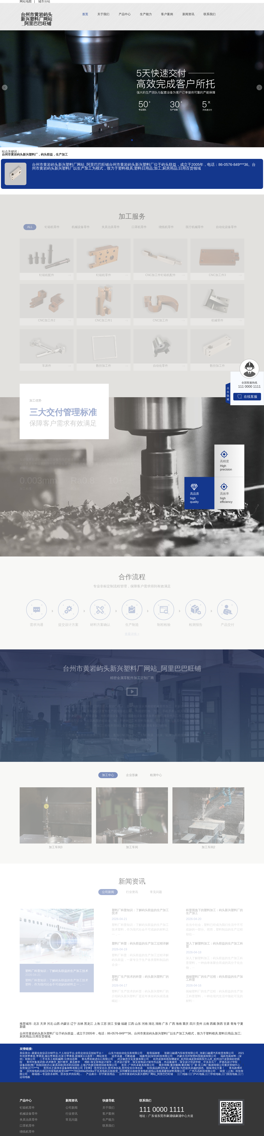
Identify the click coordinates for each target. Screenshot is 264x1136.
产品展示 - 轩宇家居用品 (100, 1073)
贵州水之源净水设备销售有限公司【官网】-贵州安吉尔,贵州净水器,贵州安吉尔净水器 (93, 1067)
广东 (165, 1023)
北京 (36, 1023)
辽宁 (73, 1023)
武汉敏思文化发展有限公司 (133, 1058)
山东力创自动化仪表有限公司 (125, 1052)
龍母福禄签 (153, 1052)
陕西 (220, 1023)
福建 (124, 1023)
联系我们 (210, 14)
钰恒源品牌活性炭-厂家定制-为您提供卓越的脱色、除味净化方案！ (186, 1067)
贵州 (199, 1023)
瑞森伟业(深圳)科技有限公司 (156, 1055)
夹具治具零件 (29, 1119)
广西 (172, 1023)
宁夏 (240, 1023)
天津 (43, 1023)
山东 (138, 1023)
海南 (179, 1023)
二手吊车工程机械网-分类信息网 (58, 1058)
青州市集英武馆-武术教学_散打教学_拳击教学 (53, 1061)
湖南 (158, 1023)
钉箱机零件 (27, 1107)
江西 (131, 1023)
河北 (50, 1023)
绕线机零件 (27, 1131)
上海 (97, 1023)
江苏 (104, 1023)
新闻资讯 (188, 14)
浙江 (110, 1023)
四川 (192, 1023)
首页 (85, 14)
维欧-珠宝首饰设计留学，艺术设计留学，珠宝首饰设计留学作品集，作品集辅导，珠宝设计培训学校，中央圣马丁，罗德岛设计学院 (160, 1061)
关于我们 (103, 14)
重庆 (186, 1023)
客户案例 (167, 14)
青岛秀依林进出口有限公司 (97, 1058)
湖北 (151, 1023)
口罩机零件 (27, 1125)
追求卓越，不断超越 (123, 1055)
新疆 (23, 1026)
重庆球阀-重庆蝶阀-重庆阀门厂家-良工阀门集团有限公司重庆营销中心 (199, 1064)
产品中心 (125, 14)
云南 (206, 1023)
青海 (233, 1023)
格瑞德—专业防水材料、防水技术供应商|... (57, 1073)
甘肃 (227, 1023)
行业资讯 (72, 1113)
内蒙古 (65, 1023)
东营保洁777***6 (29, 1067)
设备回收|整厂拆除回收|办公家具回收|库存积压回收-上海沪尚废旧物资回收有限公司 (68, 1064)
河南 (145, 1023)
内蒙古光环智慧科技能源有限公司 (196, 1055)
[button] (132, 140)
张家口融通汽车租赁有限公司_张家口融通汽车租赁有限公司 (199, 1052)
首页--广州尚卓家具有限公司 (137, 1064)
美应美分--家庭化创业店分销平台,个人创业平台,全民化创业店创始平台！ (62, 1052)
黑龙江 (88, 1023)
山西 (57, 1023)
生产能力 (146, 14)
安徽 (117, 1023)
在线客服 (247, 396)
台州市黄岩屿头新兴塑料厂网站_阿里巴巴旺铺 (36, 19)
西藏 (213, 1023)
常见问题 (72, 1119)
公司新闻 (72, 1107)
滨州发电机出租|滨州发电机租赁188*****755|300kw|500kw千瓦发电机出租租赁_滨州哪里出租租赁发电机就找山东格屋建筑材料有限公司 (106, 1070)
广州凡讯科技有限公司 (202, 1070)
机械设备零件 (29, 1113)
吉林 (80, 1023)
